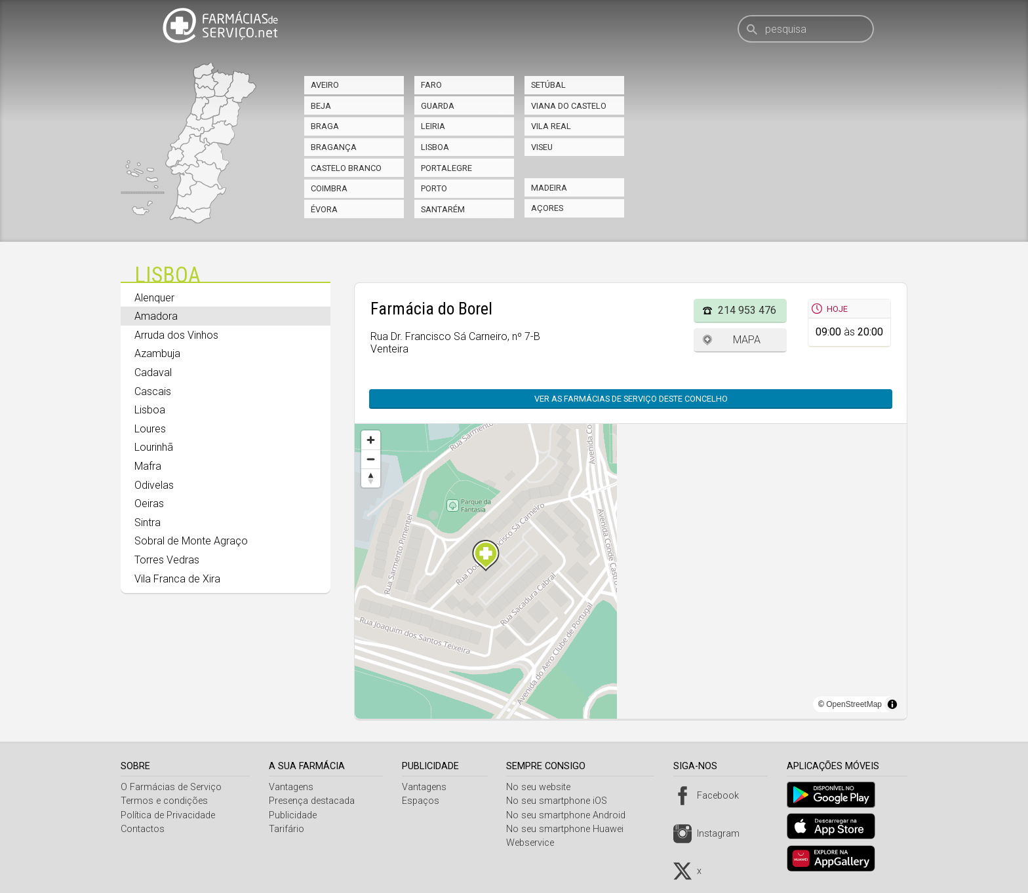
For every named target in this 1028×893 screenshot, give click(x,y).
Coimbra (329, 188)
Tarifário (288, 829)
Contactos (143, 829)
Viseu (542, 147)
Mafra (147, 466)
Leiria (433, 126)
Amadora (156, 316)
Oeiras (149, 503)
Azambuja (157, 353)
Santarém (443, 209)
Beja (321, 106)
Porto (434, 188)
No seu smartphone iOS (561, 801)
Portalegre (446, 168)
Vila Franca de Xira (177, 579)
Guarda (437, 106)
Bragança (334, 147)
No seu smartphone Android (571, 815)
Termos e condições (164, 801)
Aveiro (325, 85)
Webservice (535, 842)
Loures (150, 429)
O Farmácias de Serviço (171, 787)
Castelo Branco (346, 168)
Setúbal (548, 85)
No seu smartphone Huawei (570, 829)
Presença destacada (314, 801)
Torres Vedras (166, 560)
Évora (324, 209)
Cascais (152, 391)
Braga (325, 126)
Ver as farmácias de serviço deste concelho (631, 399)
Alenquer (154, 298)
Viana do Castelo (568, 106)
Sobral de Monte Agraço (191, 541)
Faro (431, 85)
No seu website (543, 787)
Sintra (147, 522)
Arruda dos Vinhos (176, 335)
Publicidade (295, 815)
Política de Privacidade (168, 815)
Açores (547, 208)
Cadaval (153, 372)
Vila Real (551, 126)
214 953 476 (747, 310)
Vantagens (293, 787)
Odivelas (154, 485)
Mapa (747, 339)
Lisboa (435, 147)
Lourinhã (153, 447)
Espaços (424, 801)
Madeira (549, 188)
